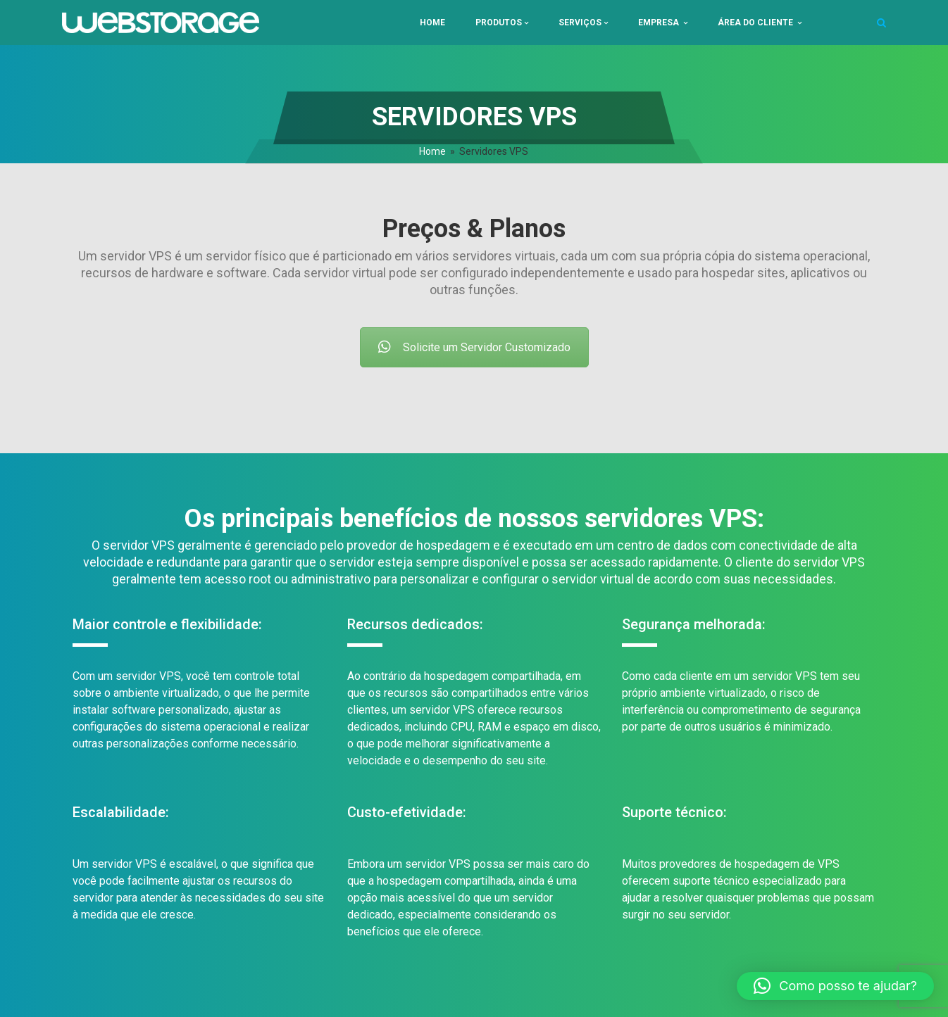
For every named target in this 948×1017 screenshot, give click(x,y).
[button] (835, 986)
